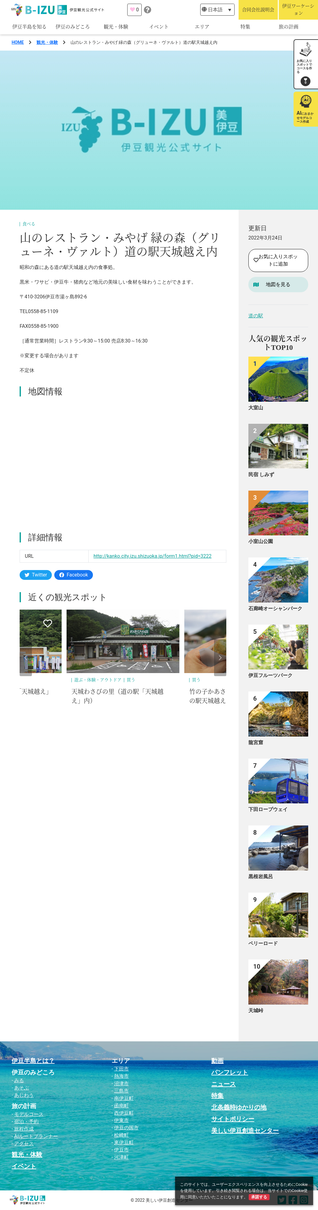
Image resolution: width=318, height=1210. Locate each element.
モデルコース (29, 1114)
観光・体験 (116, 26)
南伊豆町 (124, 1098)
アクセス (24, 1144)
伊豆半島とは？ (33, 1060)
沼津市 (121, 1083)
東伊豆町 (124, 1142)
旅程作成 (24, 1129)
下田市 (121, 1069)
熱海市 (121, 1076)
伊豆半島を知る (29, 26)
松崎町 (121, 1135)
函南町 (121, 1106)
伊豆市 (121, 1150)
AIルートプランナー (36, 1136)
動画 (217, 1060)
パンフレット (229, 1072)
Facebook (73, 575)
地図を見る (278, 284)
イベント (159, 26)
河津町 (121, 1157)
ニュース (223, 1084)
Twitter (36, 575)
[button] (26, 657)
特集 (245, 26)
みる (19, 1080)
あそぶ (21, 1088)
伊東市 (121, 1120)
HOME (18, 42)
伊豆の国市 (126, 1128)
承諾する (259, 1197)
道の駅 (255, 316)
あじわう (24, 1095)
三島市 (121, 1091)
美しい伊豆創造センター (245, 1130)
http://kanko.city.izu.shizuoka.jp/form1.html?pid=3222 (153, 556)
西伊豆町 (124, 1113)
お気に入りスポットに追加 (276, 260)
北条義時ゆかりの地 (238, 1107)
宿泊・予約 (26, 1121)
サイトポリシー (232, 1119)
